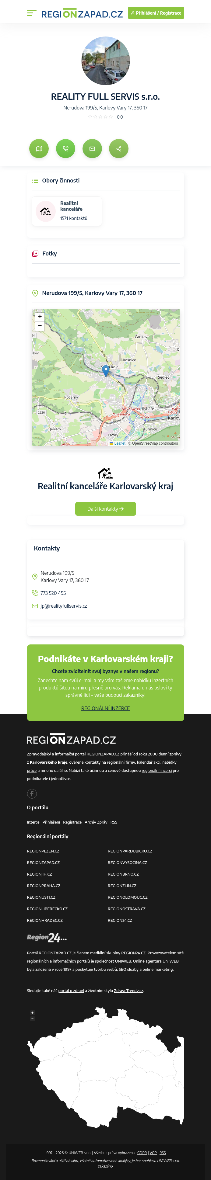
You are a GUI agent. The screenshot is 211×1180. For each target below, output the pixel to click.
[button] (106, 371)
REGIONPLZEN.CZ (43, 851)
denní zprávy (170, 753)
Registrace (170, 13)
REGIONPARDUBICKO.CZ (130, 851)
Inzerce (33, 822)
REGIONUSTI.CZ (41, 897)
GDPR (142, 1152)
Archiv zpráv (96, 822)
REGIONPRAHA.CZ (44, 885)
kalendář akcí (148, 762)
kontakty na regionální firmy (110, 762)
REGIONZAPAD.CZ (43, 862)
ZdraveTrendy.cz (128, 990)
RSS (114, 822)
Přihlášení (51, 822)
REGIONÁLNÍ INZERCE (105, 708)
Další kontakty (105, 509)
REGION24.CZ (120, 920)
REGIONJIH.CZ (39, 874)
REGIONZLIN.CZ (122, 885)
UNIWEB (123, 961)
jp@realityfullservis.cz (64, 606)
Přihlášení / (145, 13)
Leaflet (117, 443)
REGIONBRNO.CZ (123, 874)
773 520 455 (53, 593)
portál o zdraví (71, 990)
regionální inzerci (157, 770)
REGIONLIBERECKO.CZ (47, 908)
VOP (153, 1152)
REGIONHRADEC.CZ (45, 920)
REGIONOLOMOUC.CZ (128, 897)
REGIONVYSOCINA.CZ (127, 862)
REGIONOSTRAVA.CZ (127, 908)
